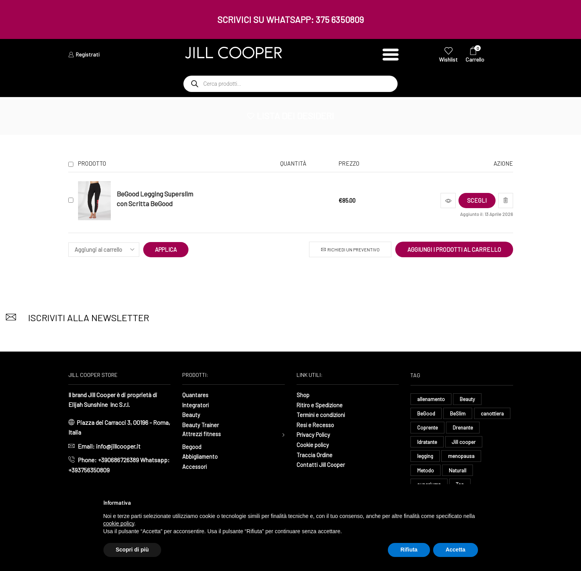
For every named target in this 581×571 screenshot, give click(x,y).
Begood (192, 447)
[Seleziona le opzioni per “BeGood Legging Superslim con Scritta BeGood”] (473, 201)
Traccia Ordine (315, 454)
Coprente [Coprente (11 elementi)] (469, 428)
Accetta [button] (456, 549)
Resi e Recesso (317, 424)
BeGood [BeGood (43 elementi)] (426, 413)
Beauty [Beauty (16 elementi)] (470, 399)
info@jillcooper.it (118, 446)
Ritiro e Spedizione (321, 404)
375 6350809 (340, 19)
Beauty (191, 414)
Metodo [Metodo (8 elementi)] (469, 471)
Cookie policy (314, 444)
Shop (303, 394)
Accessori (195, 466)
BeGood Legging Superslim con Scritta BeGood (155, 198)
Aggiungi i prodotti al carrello (454, 249)
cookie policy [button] (118, 523)
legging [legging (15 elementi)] (465, 457)
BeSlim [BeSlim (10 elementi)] (459, 413)
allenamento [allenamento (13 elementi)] (431, 399)
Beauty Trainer (201, 424)
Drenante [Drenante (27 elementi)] (428, 442)
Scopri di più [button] (132, 549)
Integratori (196, 404)
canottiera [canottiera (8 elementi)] (429, 428)
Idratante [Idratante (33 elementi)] (465, 442)
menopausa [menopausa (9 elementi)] (431, 471)
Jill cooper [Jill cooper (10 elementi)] (429, 457)
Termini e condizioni (323, 414)
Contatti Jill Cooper (322, 464)
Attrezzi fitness (203, 434)
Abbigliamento (201, 457)
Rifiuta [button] (409, 549)
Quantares (195, 394)
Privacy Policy (315, 434)
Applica (166, 249)
